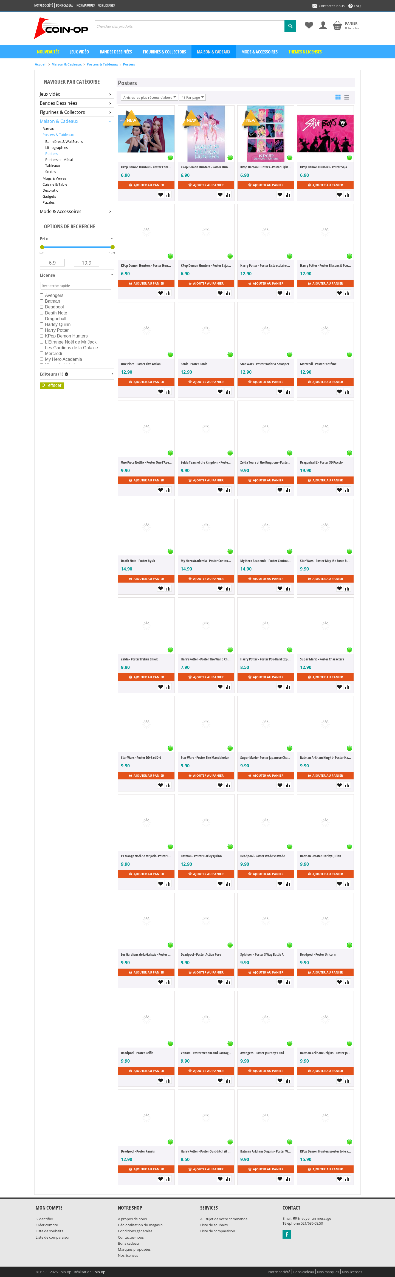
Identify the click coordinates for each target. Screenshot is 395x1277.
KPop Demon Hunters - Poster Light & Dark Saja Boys (265, 166)
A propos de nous (132, 1218)
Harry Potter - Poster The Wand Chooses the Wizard (206, 659)
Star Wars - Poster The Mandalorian (205, 757)
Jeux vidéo (79, 52)
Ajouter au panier (146, 185)
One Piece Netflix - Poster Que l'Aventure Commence (146, 462)
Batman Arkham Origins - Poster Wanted (265, 1151)
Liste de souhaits (49, 1230)
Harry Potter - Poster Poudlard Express (265, 659)
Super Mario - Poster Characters (322, 659)
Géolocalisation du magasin (140, 1224)
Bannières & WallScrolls (64, 141)
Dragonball (53, 318)
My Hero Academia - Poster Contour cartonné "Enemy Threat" (206, 560)
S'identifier (44, 1218)
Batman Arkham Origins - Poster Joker (325, 1052)
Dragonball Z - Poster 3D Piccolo (321, 462)
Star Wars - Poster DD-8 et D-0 (141, 757)
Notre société (43, 5)
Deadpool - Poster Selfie (137, 1052)
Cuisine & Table (55, 184)
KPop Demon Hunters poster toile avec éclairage (325, 1151)
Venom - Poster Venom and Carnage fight (206, 1052)
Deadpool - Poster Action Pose (201, 954)
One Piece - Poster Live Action (141, 363)
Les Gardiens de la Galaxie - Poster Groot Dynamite (146, 954)
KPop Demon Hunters (64, 336)
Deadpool (52, 307)
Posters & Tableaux (102, 64)
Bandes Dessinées (75, 103)
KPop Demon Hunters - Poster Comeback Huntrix (146, 166)
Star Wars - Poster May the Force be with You (325, 560)
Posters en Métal (59, 159)
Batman (50, 301)
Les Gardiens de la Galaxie (69, 347)
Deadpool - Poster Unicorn (318, 954)
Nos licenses (106, 5)
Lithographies (56, 147)
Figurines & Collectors (164, 52)
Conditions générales (135, 1230)
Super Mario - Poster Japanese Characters (265, 757)
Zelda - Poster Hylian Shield (140, 659)
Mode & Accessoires (259, 52)
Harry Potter (54, 330)
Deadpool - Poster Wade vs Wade (262, 855)
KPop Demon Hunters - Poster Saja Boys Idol (325, 166)
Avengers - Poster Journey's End (262, 1052)
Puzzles (49, 202)
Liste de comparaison (53, 1237)
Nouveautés (48, 52)
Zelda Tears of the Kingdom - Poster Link (265, 462)
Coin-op (98, 1271)
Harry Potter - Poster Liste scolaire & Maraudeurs (265, 265)
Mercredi (51, 353)
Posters (129, 64)
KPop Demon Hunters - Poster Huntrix (206, 166)
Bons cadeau (65, 5)
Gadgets (49, 196)
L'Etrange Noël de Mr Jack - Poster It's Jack (146, 855)
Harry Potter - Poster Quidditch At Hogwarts (206, 1151)
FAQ (354, 5)
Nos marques (86, 5)
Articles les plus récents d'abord (149, 97)
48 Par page (193, 97)
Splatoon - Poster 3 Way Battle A (262, 954)
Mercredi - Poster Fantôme (318, 363)
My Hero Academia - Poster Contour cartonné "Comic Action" (265, 560)
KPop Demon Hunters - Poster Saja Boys (206, 265)
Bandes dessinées (116, 52)
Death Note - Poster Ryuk (138, 560)
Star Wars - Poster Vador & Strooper (264, 363)
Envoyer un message (312, 1218)
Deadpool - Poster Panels (138, 1151)
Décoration (52, 190)
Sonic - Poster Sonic (194, 363)
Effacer (51, 385)
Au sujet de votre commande (223, 1218)
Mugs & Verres (54, 178)
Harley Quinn (55, 324)
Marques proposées (134, 1249)
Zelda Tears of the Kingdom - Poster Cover (206, 462)
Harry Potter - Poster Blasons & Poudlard (325, 265)
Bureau (48, 128)
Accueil (41, 64)
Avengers (51, 295)
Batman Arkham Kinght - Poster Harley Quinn (325, 757)
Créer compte (47, 1224)
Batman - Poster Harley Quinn (201, 855)
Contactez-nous (328, 5)
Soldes (50, 171)
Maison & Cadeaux (213, 52)
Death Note (53, 313)
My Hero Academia (61, 359)
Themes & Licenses (305, 52)
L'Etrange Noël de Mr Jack (68, 342)
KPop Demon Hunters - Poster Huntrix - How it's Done (146, 265)
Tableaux (52, 165)
